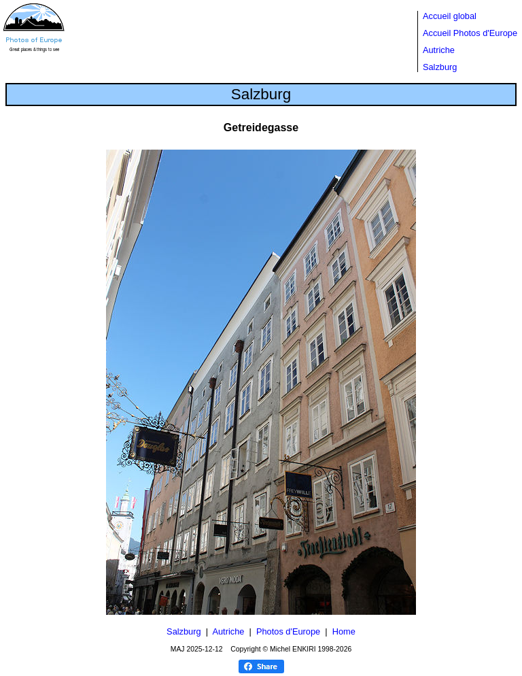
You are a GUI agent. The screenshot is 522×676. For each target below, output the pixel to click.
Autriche (439, 50)
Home (343, 631)
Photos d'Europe (288, 631)
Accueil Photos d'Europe (470, 33)
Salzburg (440, 67)
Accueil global (449, 16)
